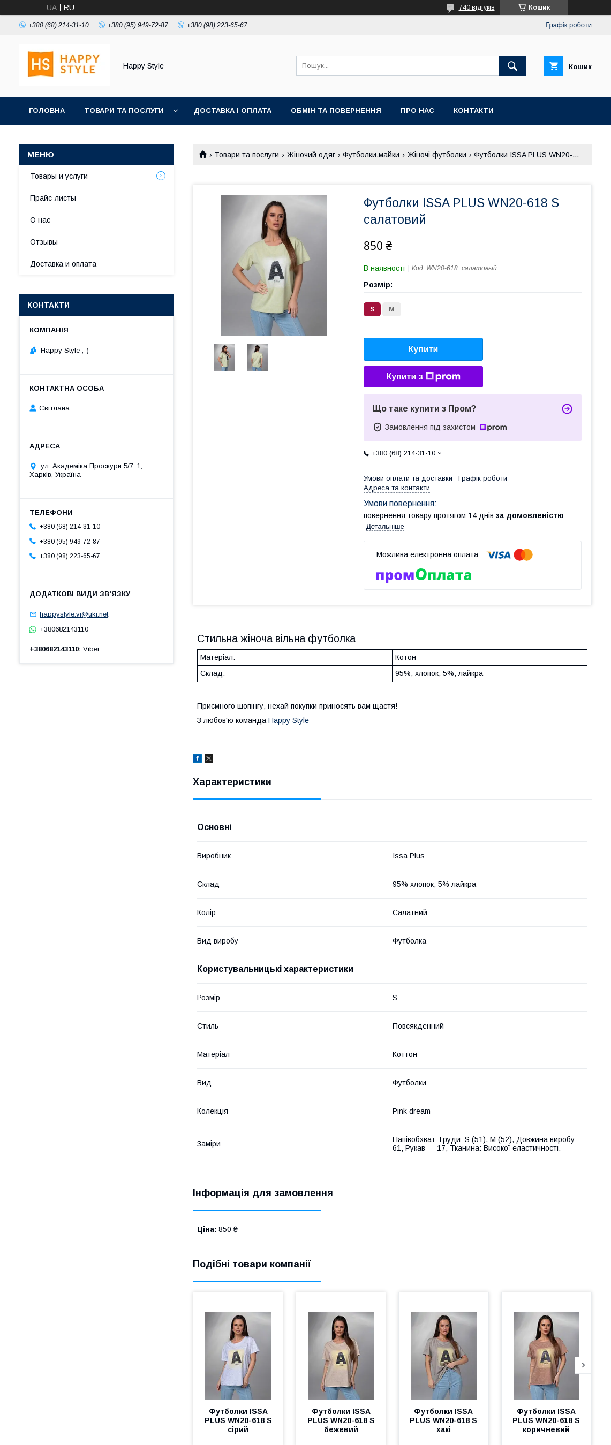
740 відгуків (477, 7)
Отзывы (44, 242)
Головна (47, 111)
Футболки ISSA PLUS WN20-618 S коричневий (547, 1420)
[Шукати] (512, 66)
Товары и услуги (59, 176)
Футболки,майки (371, 154)
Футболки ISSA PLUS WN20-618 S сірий (239, 1420)
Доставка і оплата (232, 111)
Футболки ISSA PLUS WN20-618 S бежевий (342, 1420)
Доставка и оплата (63, 264)
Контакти (474, 111)
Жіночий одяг (311, 154)
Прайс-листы (53, 198)
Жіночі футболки (437, 154)
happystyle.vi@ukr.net (74, 614)
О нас (40, 220)
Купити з (423, 377)
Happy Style (288, 720)
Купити (424, 349)
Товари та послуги (124, 111)
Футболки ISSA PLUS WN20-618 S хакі (444, 1420)
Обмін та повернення (336, 111)
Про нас (417, 111)
